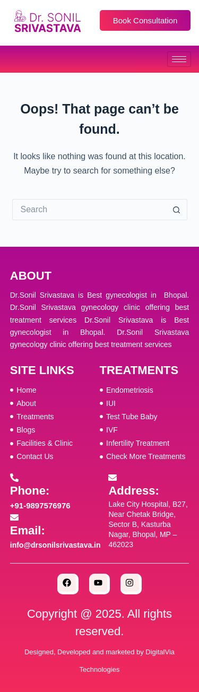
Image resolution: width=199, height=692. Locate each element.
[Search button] (176, 209)
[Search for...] (89, 209)
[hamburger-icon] (179, 59)
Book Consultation (145, 20)
